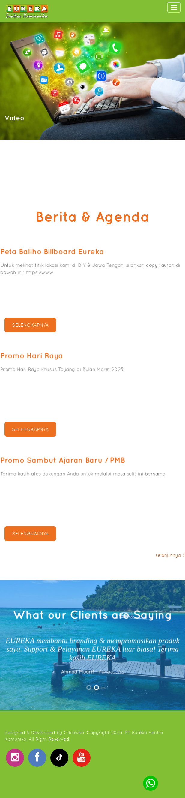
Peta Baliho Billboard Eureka (66, 259)
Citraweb (74, 732)
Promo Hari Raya (52, 363)
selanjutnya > (170, 555)
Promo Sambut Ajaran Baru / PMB (73, 467)
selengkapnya (30, 325)
